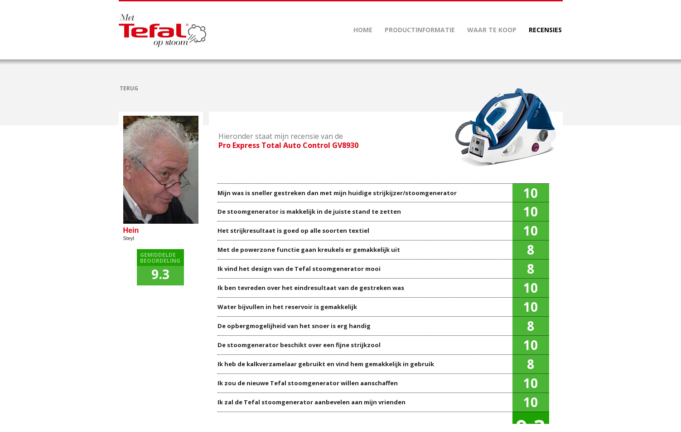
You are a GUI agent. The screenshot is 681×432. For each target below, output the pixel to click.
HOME (362, 29)
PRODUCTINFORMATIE (420, 29)
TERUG (129, 88)
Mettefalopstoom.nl (162, 30)
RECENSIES (545, 29)
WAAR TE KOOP (492, 29)
